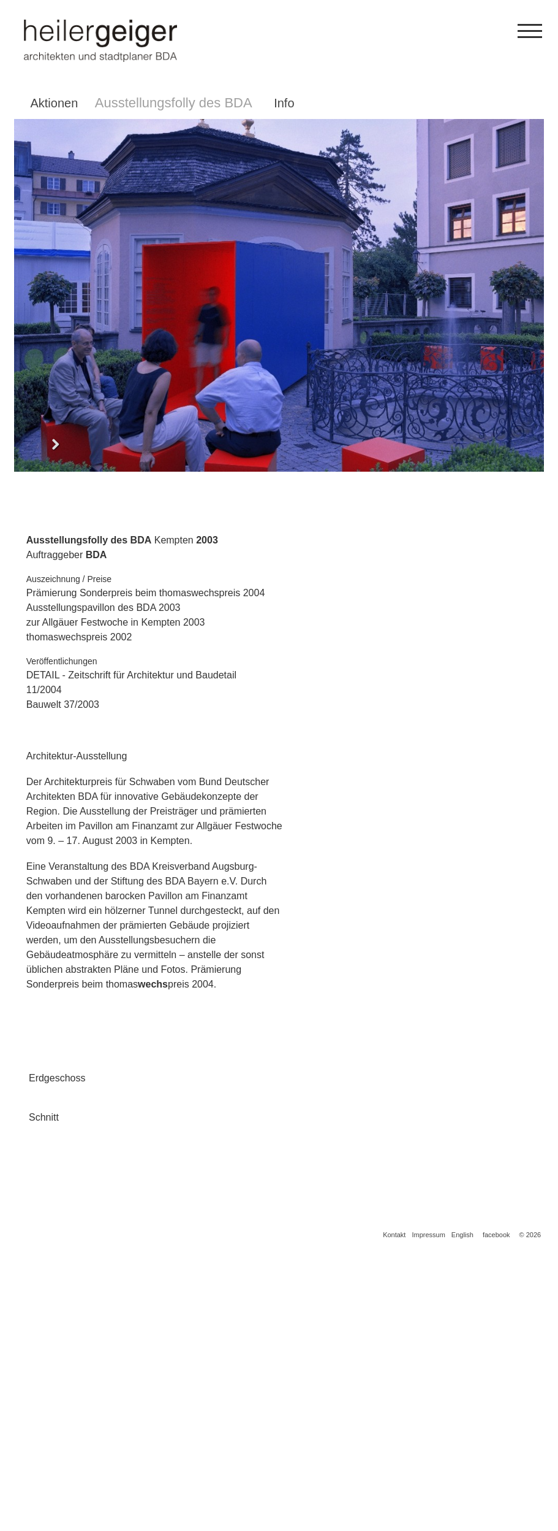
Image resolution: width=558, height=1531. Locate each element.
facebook (496, 1512)
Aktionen (54, 103)
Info (284, 103)
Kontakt (394, 1512)
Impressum (428, 1512)
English (462, 1512)
